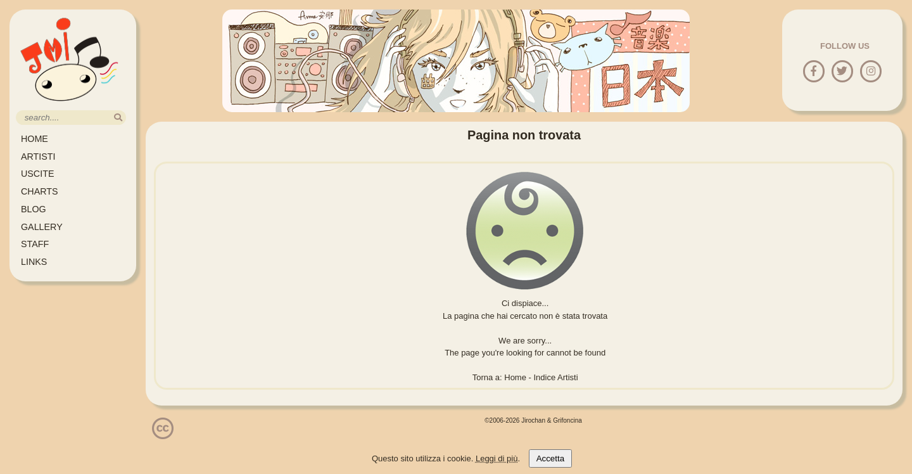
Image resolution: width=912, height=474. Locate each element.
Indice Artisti (556, 377)
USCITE (37, 174)
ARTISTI (38, 156)
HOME (34, 139)
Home (515, 377)
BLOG (33, 209)
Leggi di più (497, 458)
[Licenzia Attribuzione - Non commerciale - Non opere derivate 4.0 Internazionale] (163, 434)
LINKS (34, 262)
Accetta (550, 458)
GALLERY (42, 227)
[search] (118, 117)
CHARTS (39, 191)
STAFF (35, 244)
